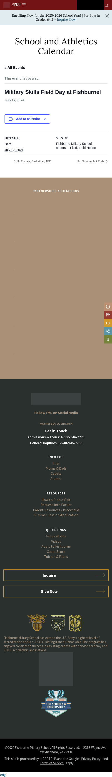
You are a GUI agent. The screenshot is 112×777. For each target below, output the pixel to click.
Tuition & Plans (56, 556)
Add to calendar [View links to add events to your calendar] (28, 119)
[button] (56, 774)
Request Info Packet (56, 504)
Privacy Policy (90, 759)
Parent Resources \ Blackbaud (56, 510)
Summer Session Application (56, 515)
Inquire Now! (67, 20)
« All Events (15, 68)
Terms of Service (52, 763)
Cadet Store (56, 551)
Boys (56, 463)
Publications (56, 536)
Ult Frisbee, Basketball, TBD (33, 161)
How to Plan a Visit (56, 499)
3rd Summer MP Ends (91, 161)
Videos (56, 541)
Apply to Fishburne (56, 546)
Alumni (56, 478)
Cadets (56, 473)
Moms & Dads (56, 468)
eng (3, 774)
